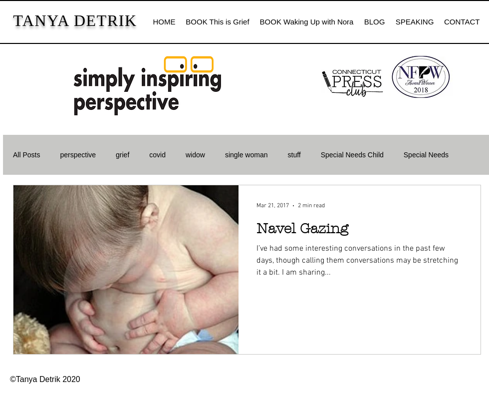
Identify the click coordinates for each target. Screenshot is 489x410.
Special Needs (426, 155)
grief (122, 155)
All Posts (26, 155)
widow (195, 155)
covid (157, 155)
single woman (246, 155)
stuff (294, 155)
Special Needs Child (352, 155)
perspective (78, 155)
